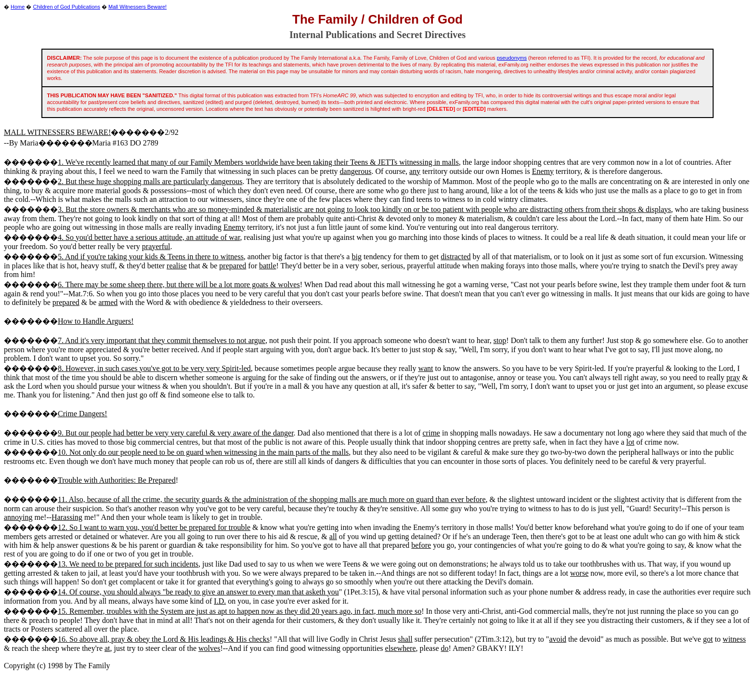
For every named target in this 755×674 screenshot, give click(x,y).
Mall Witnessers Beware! (137, 7)
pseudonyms (512, 58)
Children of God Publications (66, 7)
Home (18, 7)
